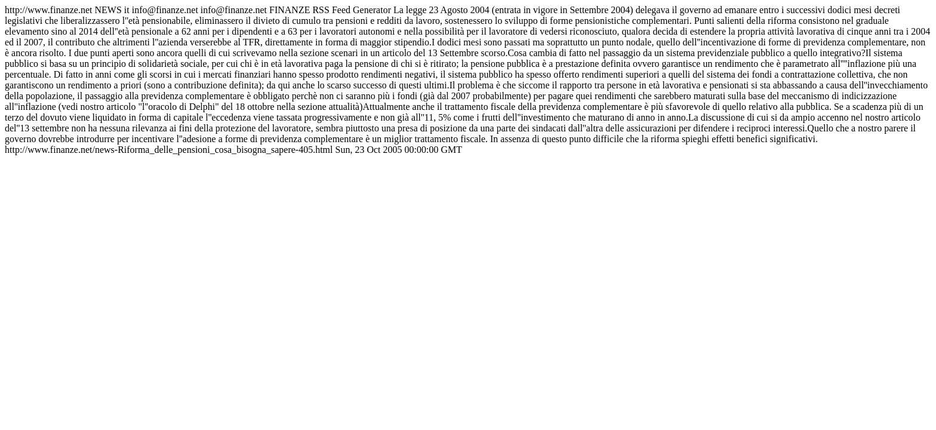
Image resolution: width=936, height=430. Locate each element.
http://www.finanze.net (467, 80)
